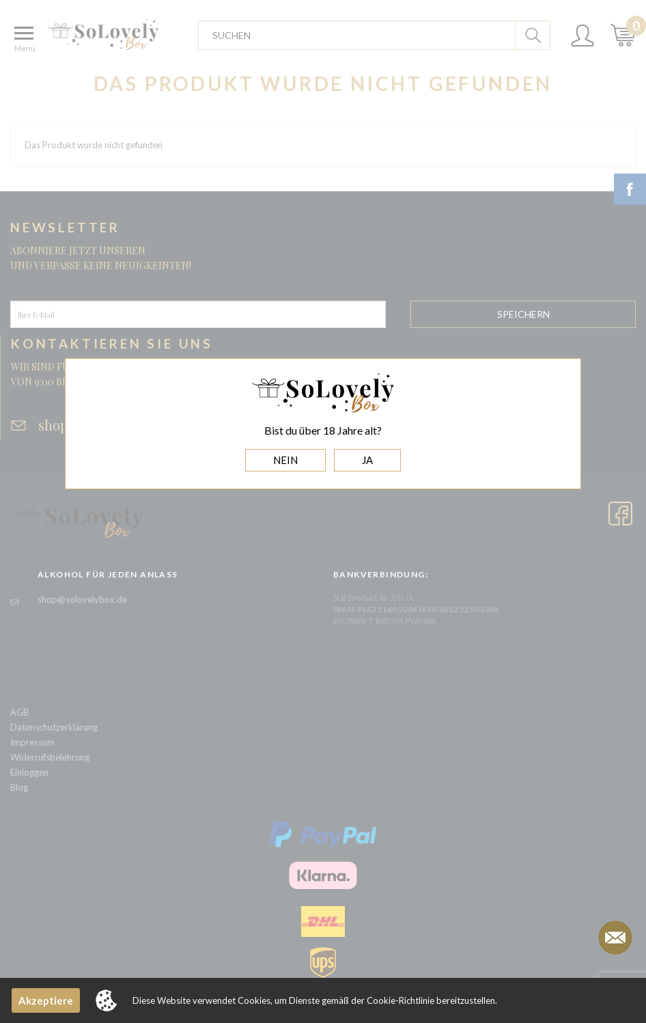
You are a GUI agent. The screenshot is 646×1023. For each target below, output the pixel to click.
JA (367, 460)
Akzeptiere (45, 1000)
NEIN (285, 460)
